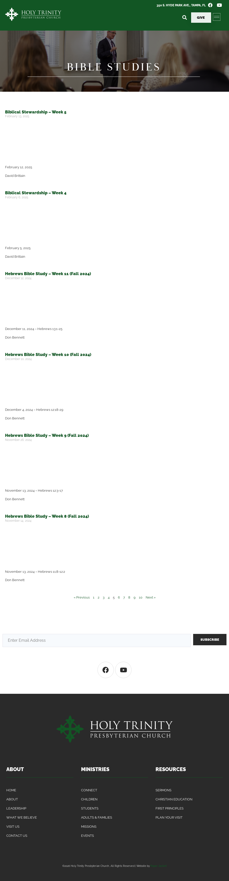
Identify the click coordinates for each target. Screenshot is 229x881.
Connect (89, 790)
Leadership (16, 808)
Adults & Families (96, 817)
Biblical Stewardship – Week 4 (35, 193)
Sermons (163, 790)
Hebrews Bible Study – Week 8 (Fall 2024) (47, 516)
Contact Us (16, 836)
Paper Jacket (158, 865)
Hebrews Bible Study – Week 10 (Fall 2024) (48, 354)
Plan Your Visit (169, 817)
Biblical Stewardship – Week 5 (35, 112)
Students (89, 808)
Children (89, 799)
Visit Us (12, 826)
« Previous (82, 597)
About (12, 799)
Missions (88, 826)
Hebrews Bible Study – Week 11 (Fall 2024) (48, 273)
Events (87, 836)
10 (140, 597)
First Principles (170, 808)
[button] (184, 17)
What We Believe (21, 817)
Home (11, 790)
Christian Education (174, 799)
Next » (151, 597)
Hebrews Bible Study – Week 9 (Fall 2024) (47, 435)
